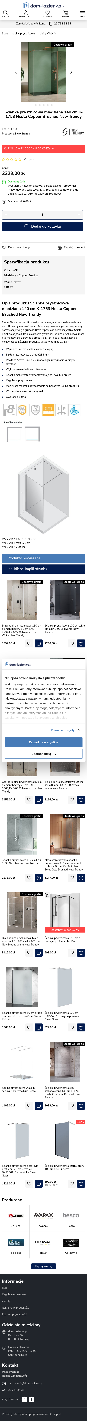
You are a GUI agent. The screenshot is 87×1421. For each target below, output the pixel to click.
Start (5, 33)
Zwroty (6, 1301)
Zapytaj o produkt (74, 247)
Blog (5, 1288)
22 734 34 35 (16, 1390)
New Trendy (22, 133)
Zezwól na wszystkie (43, 742)
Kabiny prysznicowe (23, 33)
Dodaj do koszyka (46, 226)
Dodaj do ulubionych (20, 247)
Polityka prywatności (14, 1314)
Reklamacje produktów (15, 1308)
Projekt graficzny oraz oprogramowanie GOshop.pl (31, 1414)
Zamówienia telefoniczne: (43, 24)
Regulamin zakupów (14, 1294)
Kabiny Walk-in (47, 33)
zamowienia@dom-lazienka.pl (25, 1383)
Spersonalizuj (43, 753)
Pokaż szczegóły (63, 730)
